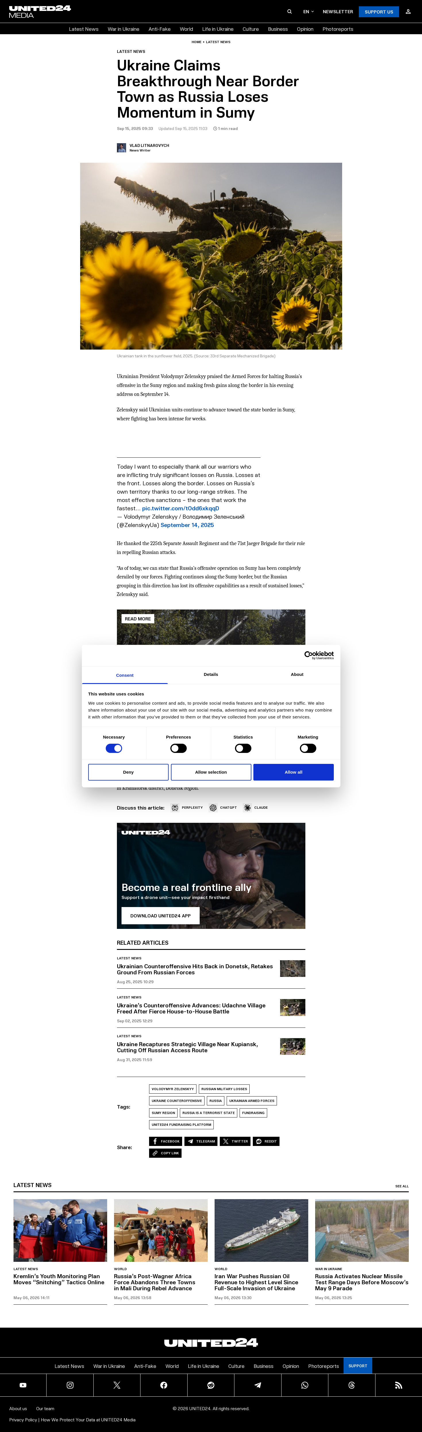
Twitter (235, 1141)
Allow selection (211, 772)
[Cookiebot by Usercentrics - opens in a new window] (309, 655)
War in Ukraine (123, 28)
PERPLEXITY (186, 807)
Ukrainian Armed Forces (251, 1100)
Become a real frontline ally (187, 886)
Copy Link (165, 1153)
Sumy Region (163, 1112)
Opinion (305, 28)
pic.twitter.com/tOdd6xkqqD (180, 508)
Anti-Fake (160, 28)
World (186, 28)
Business (278, 28)
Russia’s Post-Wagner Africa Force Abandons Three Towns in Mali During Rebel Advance (154, 1282)
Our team (45, 1408)
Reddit (266, 1141)
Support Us (379, 11)
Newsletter (338, 11)
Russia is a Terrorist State (208, 1112)
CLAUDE (255, 807)
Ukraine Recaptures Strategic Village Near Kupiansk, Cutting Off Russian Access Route (187, 1047)
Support (357, 1365)
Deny (128, 772)
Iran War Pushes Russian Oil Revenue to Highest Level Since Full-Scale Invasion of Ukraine (256, 1282)
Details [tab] (211, 674)
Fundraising (253, 1112)
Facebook (166, 1141)
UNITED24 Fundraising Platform (181, 1124)
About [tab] (297, 674)
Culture (251, 28)
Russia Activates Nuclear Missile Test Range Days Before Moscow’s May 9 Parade (361, 1282)
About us (18, 1408)
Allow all (293, 772)
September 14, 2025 (187, 525)
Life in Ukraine (218, 28)
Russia (215, 1100)
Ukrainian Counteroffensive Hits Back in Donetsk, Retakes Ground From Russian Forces (195, 969)
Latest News (84, 28)
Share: (124, 1147)
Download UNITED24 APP (160, 915)
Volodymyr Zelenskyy (173, 1088)
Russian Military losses (224, 1088)
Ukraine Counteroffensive (177, 1100)
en (308, 11)
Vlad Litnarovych (149, 145)
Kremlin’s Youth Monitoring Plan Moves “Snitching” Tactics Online (59, 1279)
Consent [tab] (125, 674)
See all (402, 1186)
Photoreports (338, 28)
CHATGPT (223, 807)
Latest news (218, 42)
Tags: (123, 1106)
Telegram (201, 1141)
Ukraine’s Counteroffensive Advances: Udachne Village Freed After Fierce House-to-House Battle (191, 1008)
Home (196, 42)
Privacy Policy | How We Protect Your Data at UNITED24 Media (72, 1419)
